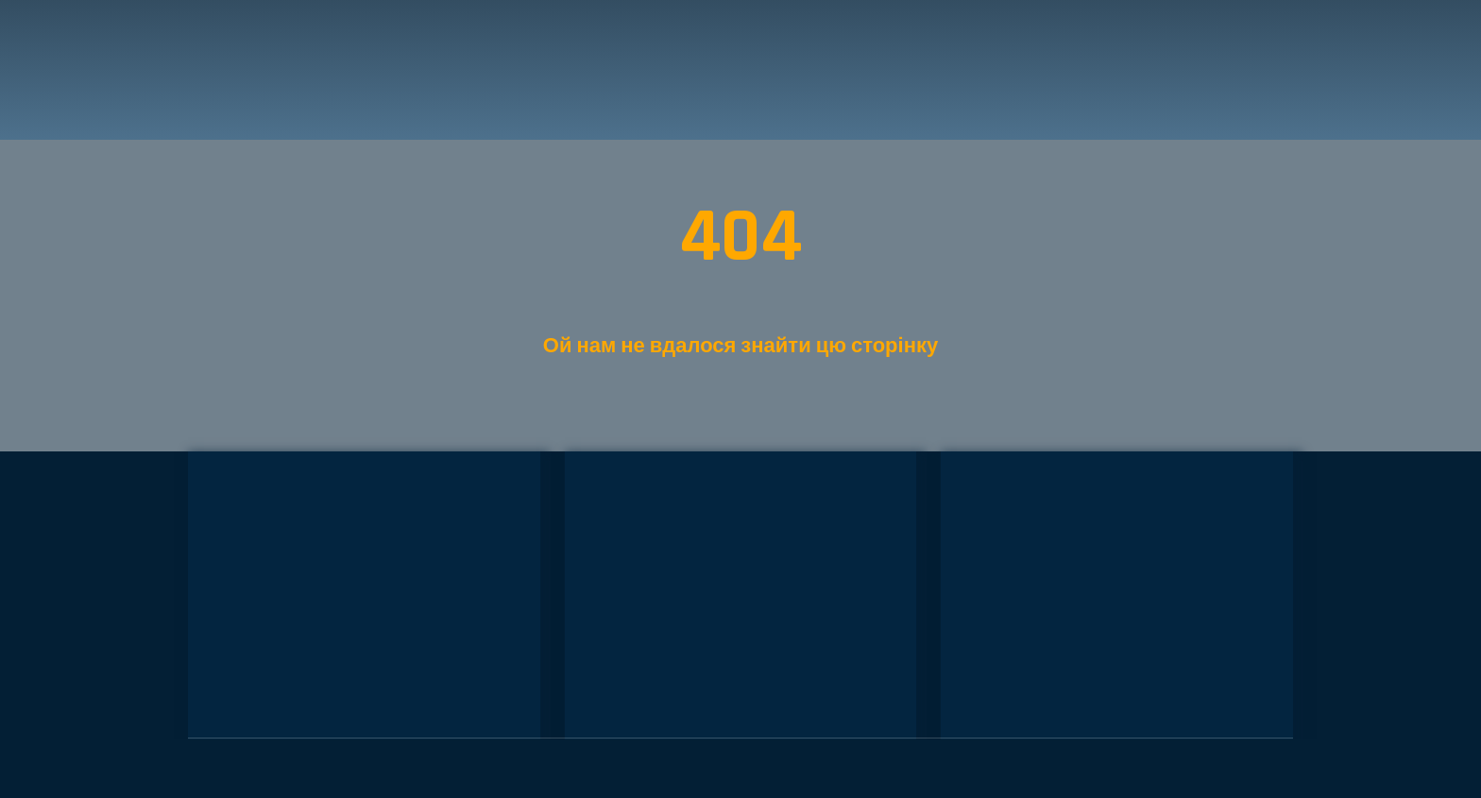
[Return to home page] (279, 69)
